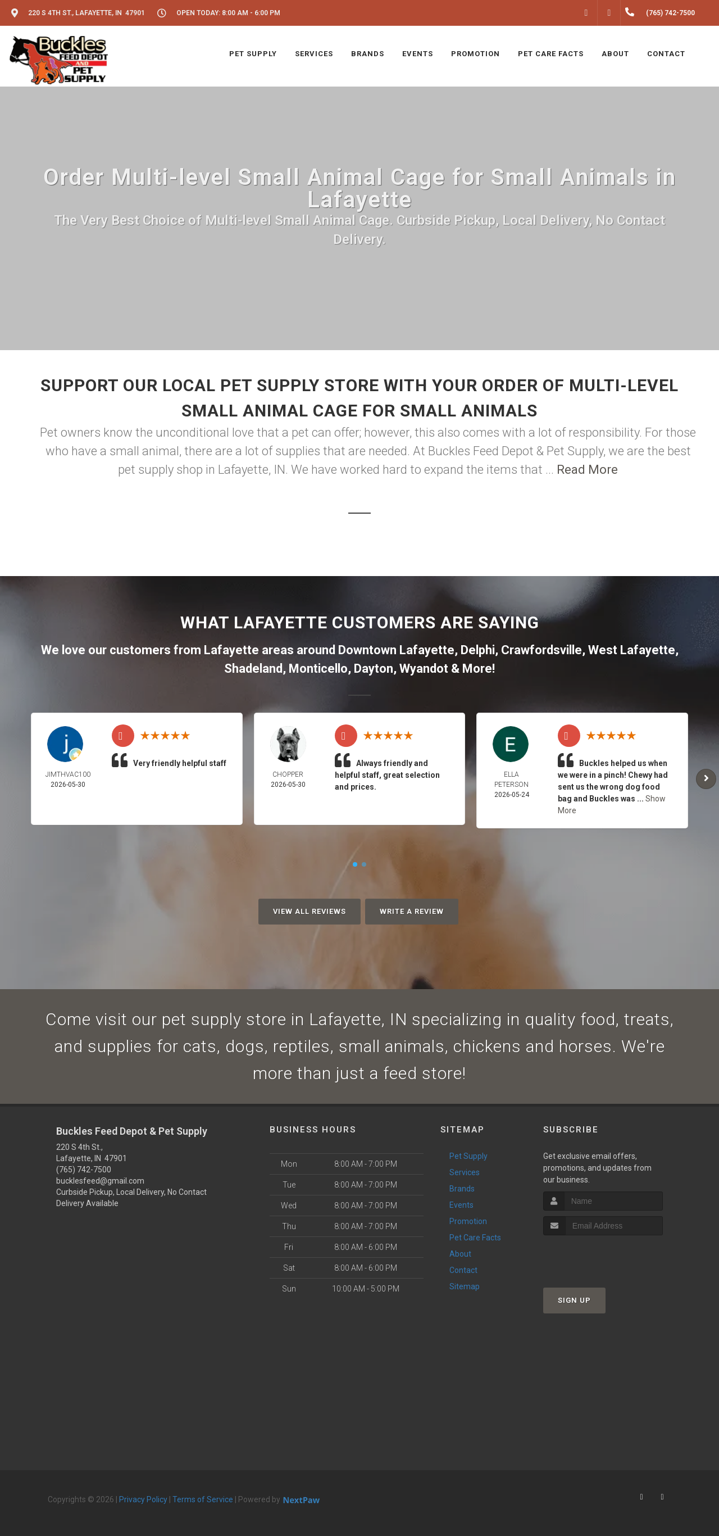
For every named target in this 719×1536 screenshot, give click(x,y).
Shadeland (253, 668)
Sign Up (574, 1300)
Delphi (478, 650)
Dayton (373, 668)
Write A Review (412, 911)
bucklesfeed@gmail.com (100, 1180)
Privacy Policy (143, 1499)
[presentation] (603, 1256)
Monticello (318, 668)
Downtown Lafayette (396, 650)
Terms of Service (202, 1499)
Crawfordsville (541, 650)
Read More (587, 470)
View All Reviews (309, 911)
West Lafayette (631, 650)
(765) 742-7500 (83, 1169)
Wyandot (423, 668)
